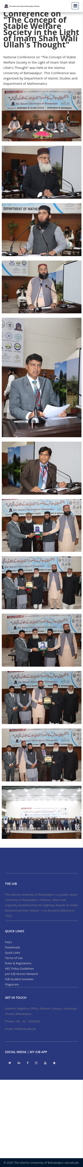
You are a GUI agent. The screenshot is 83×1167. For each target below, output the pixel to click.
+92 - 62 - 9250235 (27, 1021)
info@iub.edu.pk (25, 1029)
